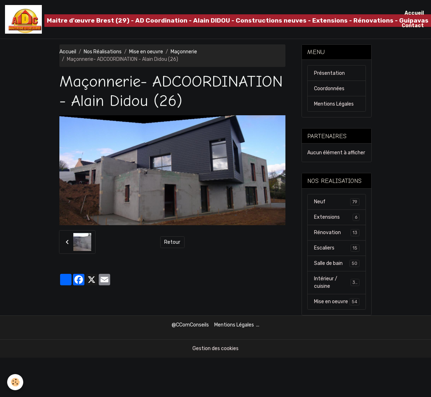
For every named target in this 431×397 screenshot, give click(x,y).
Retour (172, 242)
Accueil (414, 13)
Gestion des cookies (215, 348)
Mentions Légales (334, 104)
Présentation (329, 73)
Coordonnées (329, 89)
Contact (413, 26)
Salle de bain (336, 263)
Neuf (336, 201)
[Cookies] (15, 382)
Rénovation (336, 232)
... (257, 325)
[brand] (199, 19)
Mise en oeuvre (146, 52)
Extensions (336, 217)
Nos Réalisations (103, 52)
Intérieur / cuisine (336, 282)
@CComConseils (190, 325)
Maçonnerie (184, 52)
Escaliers (336, 248)
